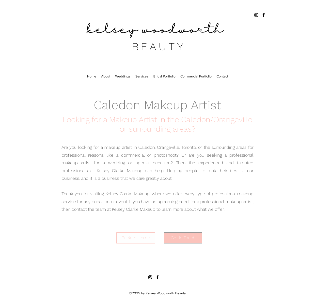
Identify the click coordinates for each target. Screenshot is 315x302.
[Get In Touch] (183, 237)
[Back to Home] (135, 237)
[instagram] (256, 15)
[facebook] (263, 15)
